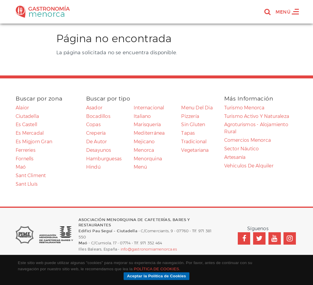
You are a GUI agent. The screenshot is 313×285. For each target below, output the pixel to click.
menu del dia (196, 108)
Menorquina (148, 159)
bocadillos (98, 116)
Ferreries (25, 150)
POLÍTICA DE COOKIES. (157, 269)
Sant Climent (31, 175)
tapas (188, 133)
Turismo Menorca (244, 108)
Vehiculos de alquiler (248, 166)
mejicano (144, 141)
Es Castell (26, 124)
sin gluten (193, 124)
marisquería (147, 124)
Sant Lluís (26, 184)
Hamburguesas (104, 159)
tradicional (194, 141)
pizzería (190, 116)
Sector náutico (241, 148)
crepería (96, 133)
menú (140, 167)
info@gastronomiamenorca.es (149, 249)
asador (94, 108)
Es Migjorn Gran (34, 141)
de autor (96, 141)
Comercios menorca (247, 140)
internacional (149, 108)
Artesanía (235, 157)
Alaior (22, 108)
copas (93, 124)
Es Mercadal (30, 133)
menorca (144, 150)
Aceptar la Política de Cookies (156, 276)
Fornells (25, 159)
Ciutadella (27, 116)
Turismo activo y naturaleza (256, 116)
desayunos (98, 150)
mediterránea (149, 133)
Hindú (93, 167)
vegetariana (195, 150)
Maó (21, 167)
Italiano (142, 116)
